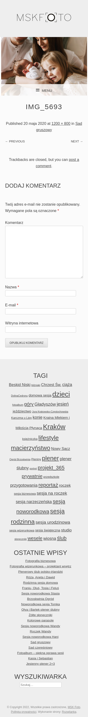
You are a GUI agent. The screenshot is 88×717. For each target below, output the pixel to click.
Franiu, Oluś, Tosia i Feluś (40, 588)
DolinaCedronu (19, 395)
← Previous (15, 141)
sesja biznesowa (25, 493)
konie (37, 417)
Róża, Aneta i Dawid (40, 577)
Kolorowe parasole (40, 620)
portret (33, 468)
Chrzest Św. (51, 385)
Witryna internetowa (21, 323)
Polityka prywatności (23, 711)
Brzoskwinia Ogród (40, 599)
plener (50, 458)
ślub (62, 538)
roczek (65, 485)
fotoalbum (17, 404)
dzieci (61, 394)
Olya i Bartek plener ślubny (40, 609)
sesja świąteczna (47, 530)
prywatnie (32, 476)
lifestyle (48, 437)
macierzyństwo (30, 448)
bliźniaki (35, 385)
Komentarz (14, 223)
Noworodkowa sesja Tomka (40, 604)
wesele (34, 538)
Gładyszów (45, 404)
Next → (77, 141)
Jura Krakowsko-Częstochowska (50, 411)
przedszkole (51, 477)
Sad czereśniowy (40, 647)
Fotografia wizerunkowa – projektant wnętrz (40, 566)
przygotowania (24, 485)
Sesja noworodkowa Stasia (40, 593)
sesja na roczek (52, 493)
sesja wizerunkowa (21, 530)
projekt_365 (51, 468)
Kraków (54, 427)
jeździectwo (22, 411)
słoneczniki (20, 539)
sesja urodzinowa (52, 522)
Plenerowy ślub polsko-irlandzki (40, 571)
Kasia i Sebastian (40, 658)
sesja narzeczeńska (34, 501)
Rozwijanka (69, 711)
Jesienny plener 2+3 (40, 663)
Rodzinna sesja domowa (40, 582)
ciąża (67, 384)
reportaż (48, 485)
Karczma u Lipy (21, 418)
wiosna (49, 538)
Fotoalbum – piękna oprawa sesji (40, 653)
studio (66, 530)
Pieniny (36, 459)
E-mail (11, 305)
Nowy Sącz (60, 448)
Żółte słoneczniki (40, 615)
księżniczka (30, 439)
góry (29, 404)
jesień (63, 404)
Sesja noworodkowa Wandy (40, 626)
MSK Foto (74, 707)
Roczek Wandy (40, 631)
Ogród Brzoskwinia (19, 459)
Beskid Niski (20, 385)
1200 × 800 (60, 124)
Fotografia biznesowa (40, 561)
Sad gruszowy (40, 642)
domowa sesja (40, 395)
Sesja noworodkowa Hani (40, 637)
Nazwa (12, 287)
